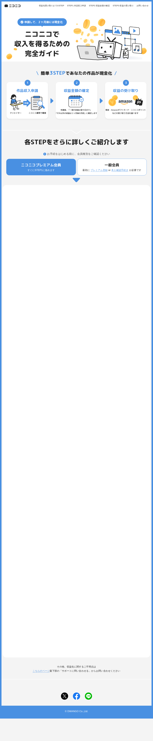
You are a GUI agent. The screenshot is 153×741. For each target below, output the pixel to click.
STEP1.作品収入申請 (76, 5)
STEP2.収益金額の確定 (99, 5)
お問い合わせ (143, 5)
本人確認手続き (119, 170)
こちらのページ (41, 671)
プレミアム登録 (99, 170)
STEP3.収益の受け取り (123, 5)
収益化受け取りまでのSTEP (51, 5)
